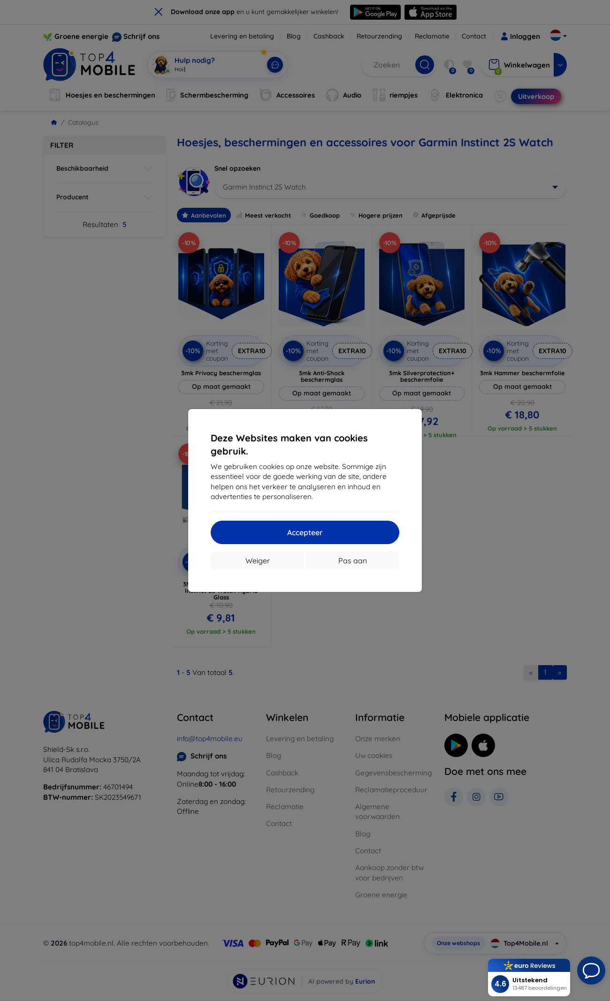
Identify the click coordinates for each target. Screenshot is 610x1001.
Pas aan (352, 560)
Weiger (257, 560)
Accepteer (305, 532)
